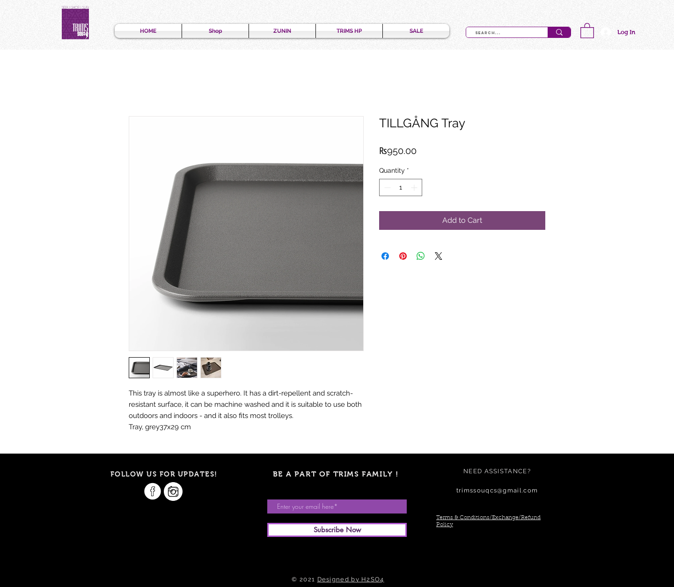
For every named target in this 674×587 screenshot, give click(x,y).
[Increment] (415, 187)
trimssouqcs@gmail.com (497, 490)
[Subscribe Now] (337, 530)
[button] (587, 30)
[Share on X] (438, 256)
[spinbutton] (400, 187)
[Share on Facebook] (385, 256)
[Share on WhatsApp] (420, 256)
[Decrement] (386, 187)
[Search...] (501, 33)
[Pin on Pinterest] (403, 256)
